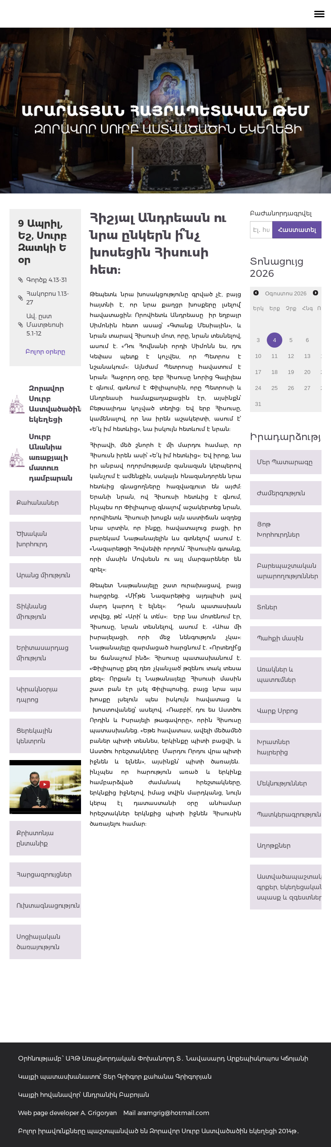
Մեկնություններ (282, 783)
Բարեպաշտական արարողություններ (287, 571)
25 (275, 388)
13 (307, 356)
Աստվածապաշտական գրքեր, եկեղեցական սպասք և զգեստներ (289, 887)
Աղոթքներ (273, 845)
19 (291, 372)
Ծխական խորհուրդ (31, 539)
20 (307, 372)
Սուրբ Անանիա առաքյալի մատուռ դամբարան (40, 457)
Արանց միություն (43, 575)
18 (275, 372)
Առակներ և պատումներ (276, 674)
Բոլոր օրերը (45, 351)
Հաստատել (297, 229)
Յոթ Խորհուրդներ (278, 529)
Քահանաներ (37, 503)
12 (291, 356)
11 (275, 356)
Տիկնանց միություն (31, 611)
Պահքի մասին (280, 638)
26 (291, 388)
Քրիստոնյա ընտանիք (35, 838)
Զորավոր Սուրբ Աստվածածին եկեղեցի (45, 404)
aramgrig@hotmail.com (173, 1113)
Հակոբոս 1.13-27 (43, 298)
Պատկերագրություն (289, 814)
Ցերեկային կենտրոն (34, 736)
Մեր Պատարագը (284, 462)
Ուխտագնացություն (48, 905)
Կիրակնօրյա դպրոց (37, 694)
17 (258, 372)
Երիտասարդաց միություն (42, 653)
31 (258, 404)
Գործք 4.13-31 (42, 280)
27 (307, 388)
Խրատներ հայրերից (273, 747)
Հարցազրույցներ (44, 874)
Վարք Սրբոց (277, 711)
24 (258, 388)
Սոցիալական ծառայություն (38, 942)
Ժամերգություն (281, 493)
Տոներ (267, 607)
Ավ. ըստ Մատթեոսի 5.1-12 (40, 324)
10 (258, 356)
